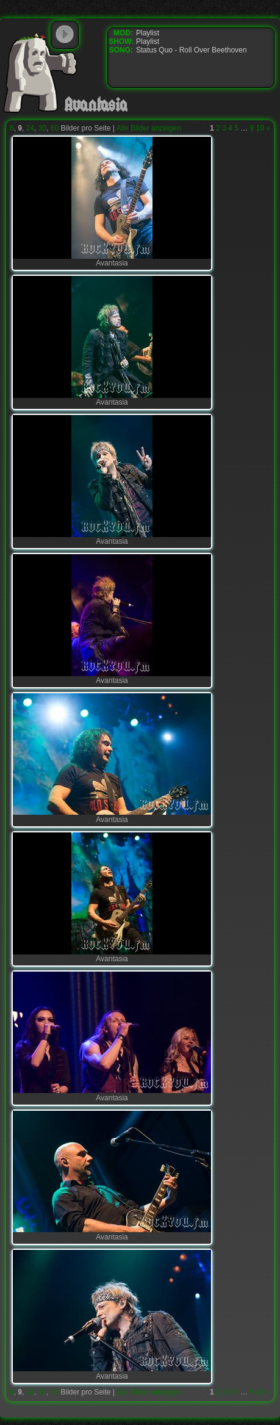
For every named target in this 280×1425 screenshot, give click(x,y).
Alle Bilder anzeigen (149, 128)
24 (30, 128)
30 (42, 128)
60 (55, 128)
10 (260, 128)
